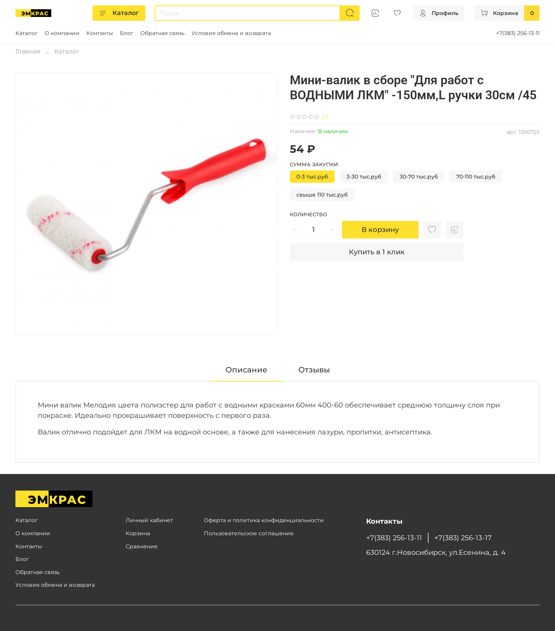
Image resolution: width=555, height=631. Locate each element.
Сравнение (142, 546)
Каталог (119, 13)
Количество (308, 214)
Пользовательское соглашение (249, 533)
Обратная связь (162, 33)
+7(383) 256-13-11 (518, 33)
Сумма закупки (314, 164)
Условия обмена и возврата (231, 33)
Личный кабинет (149, 520)
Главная (27, 51)
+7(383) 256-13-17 (463, 538)
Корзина (138, 533)
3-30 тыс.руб (363, 176)
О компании (62, 33)
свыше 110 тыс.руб (322, 194)
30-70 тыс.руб (419, 176)
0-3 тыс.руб (312, 176)
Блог (126, 33)
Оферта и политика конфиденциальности (264, 520)
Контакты (99, 33)
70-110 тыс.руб (475, 176)
